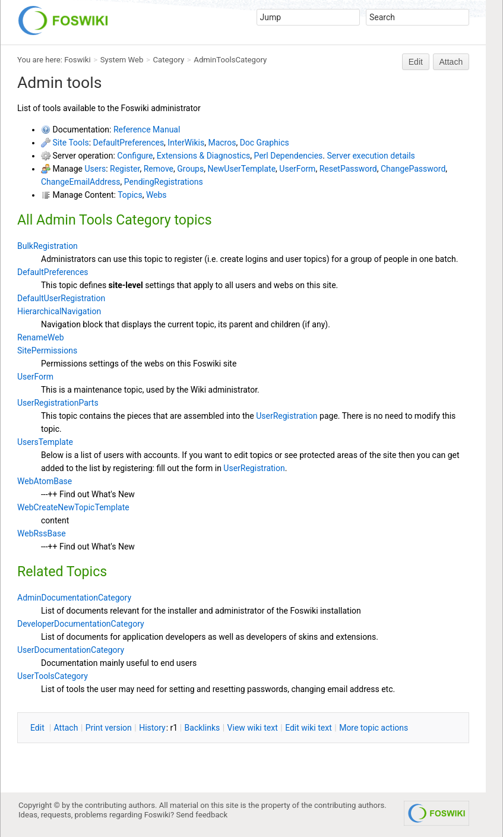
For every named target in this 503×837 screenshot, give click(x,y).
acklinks (202, 727)
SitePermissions (47, 350)
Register (125, 168)
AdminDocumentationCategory (74, 597)
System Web (122, 59)
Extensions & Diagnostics (203, 155)
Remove (158, 168)
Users (95, 168)
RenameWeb (40, 337)
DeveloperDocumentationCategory (80, 623)
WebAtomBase (44, 481)
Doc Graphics (264, 142)
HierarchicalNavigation (59, 311)
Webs (156, 195)
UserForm (297, 168)
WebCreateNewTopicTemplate (73, 507)
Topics (130, 195)
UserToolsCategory (52, 676)
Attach (451, 62)
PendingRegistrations (163, 182)
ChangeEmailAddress (81, 182)
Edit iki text (308, 727)
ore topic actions (373, 727)
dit (38, 727)
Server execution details (371, 155)
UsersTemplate (45, 442)
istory (152, 727)
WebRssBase (41, 533)
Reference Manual (146, 129)
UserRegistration (286, 416)
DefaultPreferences (128, 142)
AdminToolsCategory (230, 59)
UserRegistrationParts (58, 403)
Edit (416, 62)
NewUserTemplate (241, 168)
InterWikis (185, 142)
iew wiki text (252, 727)
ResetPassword (348, 168)
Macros (222, 142)
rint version (109, 727)
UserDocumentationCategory (70, 650)
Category (169, 59)
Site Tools (70, 142)
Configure (135, 155)
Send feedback (202, 814)
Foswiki (77, 59)
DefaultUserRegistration (61, 298)
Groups (190, 168)
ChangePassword (413, 168)
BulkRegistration (47, 246)
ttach (66, 727)
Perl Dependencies (288, 155)
